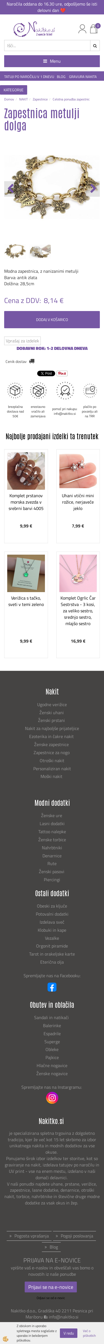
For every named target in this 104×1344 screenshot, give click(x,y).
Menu (52, 61)
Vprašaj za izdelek (22, 340)
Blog (54, 1247)
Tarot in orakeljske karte (52, 954)
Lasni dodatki (52, 823)
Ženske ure (52, 815)
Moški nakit (52, 776)
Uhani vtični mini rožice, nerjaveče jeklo (78, 502)
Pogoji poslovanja (77, 1235)
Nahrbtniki (52, 847)
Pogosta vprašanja (31, 1235)
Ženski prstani (52, 720)
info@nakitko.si (63, 1316)
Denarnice (52, 855)
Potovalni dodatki (52, 914)
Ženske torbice (52, 839)
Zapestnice (40, 99)
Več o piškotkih (89, 1333)
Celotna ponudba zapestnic (71, 99)
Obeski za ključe (52, 906)
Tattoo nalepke (52, 831)
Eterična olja (52, 962)
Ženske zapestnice (52, 744)
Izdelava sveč (52, 922)
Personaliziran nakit (52, 768)
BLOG (61, 76)
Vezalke (52, 938)
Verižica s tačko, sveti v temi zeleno (26, 601)
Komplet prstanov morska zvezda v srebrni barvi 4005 (26, 502)
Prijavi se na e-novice (50, 1287)
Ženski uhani (52, 712)
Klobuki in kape (52, 930)
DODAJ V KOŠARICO (52, 319)
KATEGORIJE (14, 90)
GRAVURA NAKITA (83, 76)
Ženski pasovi (52, 871)
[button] (93, 189)
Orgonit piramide (52, 946)
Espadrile (52, 1033)
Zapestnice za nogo (52, 752)
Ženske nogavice (52, 1073)
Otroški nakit (52, 760)
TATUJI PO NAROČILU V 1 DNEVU (29, 76)
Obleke (52, 1049)
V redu (69, 1333)
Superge (52, 1041)
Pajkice (52, 1057)
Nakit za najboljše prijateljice (52, 728)
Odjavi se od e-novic (51, 1297)
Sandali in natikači (52, 1017)
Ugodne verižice (52, 704)
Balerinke (52, 1025)
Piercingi (52, 879)
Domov (9, 99)
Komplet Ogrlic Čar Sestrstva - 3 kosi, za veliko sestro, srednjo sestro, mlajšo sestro (78, 610)
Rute (52, 863)
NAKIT (23, 99)
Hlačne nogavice (52, 1065)
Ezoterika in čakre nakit (52, 736)
